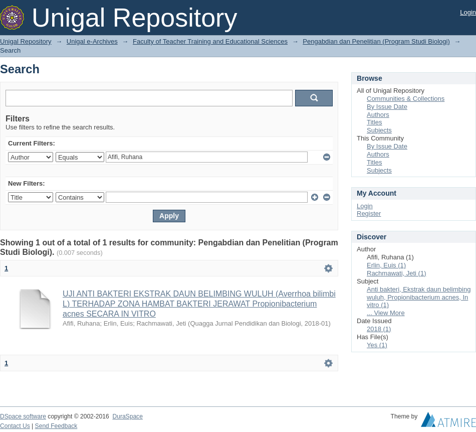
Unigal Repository (26, 41)
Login (468, 12)
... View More (386, 313)
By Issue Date (387, 106)
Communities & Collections (405, 98)
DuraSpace (127, 416)
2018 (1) (379, 329)
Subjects (379, 130)
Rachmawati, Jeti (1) (396, 273)
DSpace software (23, 416)
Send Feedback (56, 425)
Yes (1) (377, 345)
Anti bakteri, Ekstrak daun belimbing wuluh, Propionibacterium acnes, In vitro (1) (418, 297)
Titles (374, 122)
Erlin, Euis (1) (386, 265)
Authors (378, 114)
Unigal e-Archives (92, 41)
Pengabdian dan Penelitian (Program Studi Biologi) (376, 41)
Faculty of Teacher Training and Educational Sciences (210, 41)
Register (369, 213)
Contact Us (15, 425)
